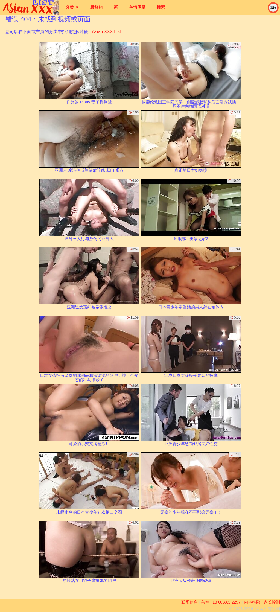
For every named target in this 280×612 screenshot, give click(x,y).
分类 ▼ (72, 7)
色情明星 (137, 7)
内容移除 (252, 602)
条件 (205, 602)
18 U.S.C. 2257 (226, 602)
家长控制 (272, 602)
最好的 (96, 7)
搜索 (161, 7)
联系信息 (189, 602)
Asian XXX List (106, 31)
